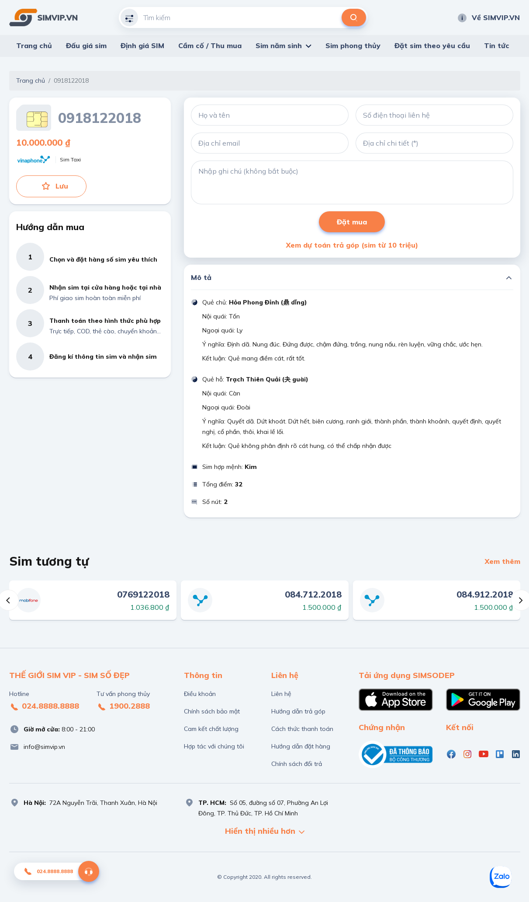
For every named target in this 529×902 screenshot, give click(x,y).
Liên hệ (281, 694)
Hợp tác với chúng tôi (214, 746)
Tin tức (496, 45)
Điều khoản (200, 694)
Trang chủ (34, 45)
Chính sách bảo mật (212, 711)
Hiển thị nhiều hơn (264, 832)
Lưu (54, 186)
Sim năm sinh (279, 45)
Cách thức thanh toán (302, 729)
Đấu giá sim (86, 45)
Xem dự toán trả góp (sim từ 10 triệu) (352, 245)
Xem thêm (502, 561)
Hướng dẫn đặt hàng (300, 746)
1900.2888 (123, 706)
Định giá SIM (142, 45)
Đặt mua (352, 221)
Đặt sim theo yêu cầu (432, 45)
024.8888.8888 (44, 706)
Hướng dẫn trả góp (298, 711)
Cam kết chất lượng (211, 729)
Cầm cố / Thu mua (210, 45)
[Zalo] (501, 877)
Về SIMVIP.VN (488, 17)
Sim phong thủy (352, 45)
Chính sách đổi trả (296, 764)
